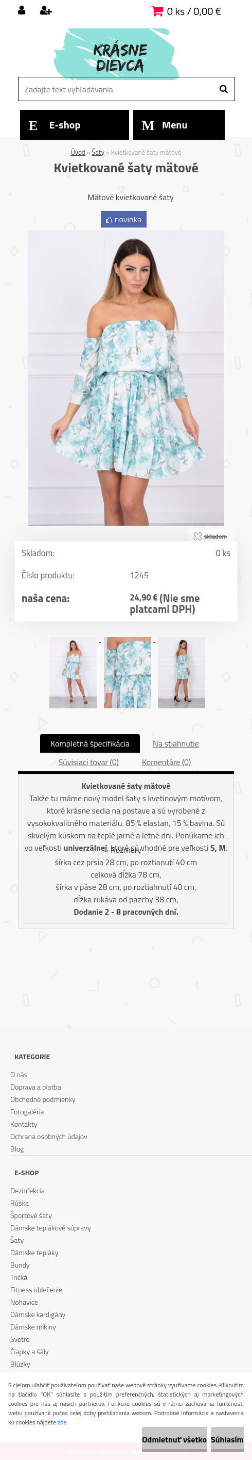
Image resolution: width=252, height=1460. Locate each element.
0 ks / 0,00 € (194, 11)
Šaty (98, 152)
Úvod (78, 152)
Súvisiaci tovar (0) (89, 762)
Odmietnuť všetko (174, 1439)
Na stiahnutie (176, 743)
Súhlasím (227, 1439)
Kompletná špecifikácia (90, 743)
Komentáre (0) (166, 762)
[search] (223, 89)
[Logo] (124, 54)
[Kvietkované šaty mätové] (126, 234)
